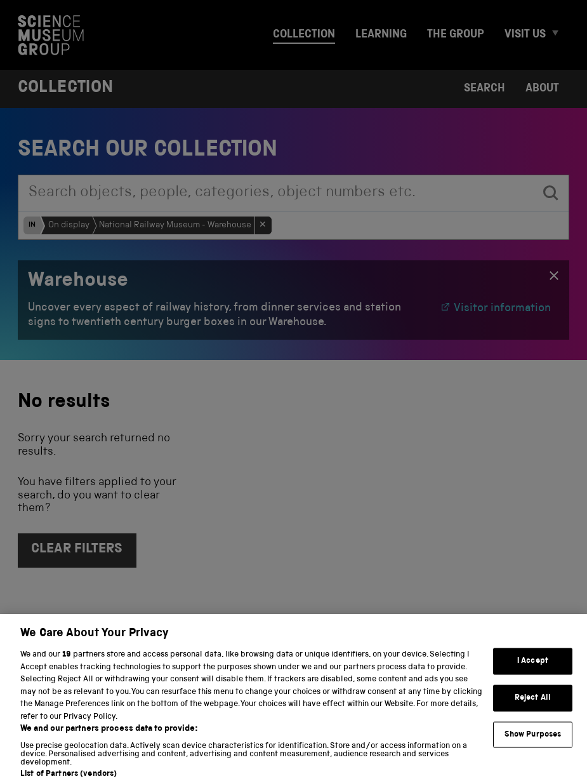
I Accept (532, 669)
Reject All (533, 706)
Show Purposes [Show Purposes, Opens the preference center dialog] (533, 742)
